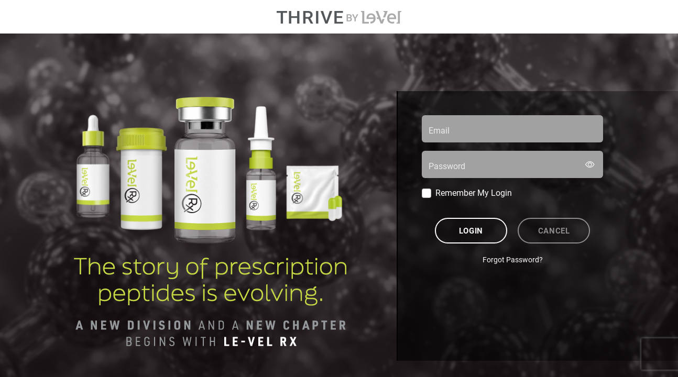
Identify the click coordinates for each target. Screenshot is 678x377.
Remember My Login (473, 192)
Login (471, 230)
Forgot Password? (513, 259)
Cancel (554, 230)
